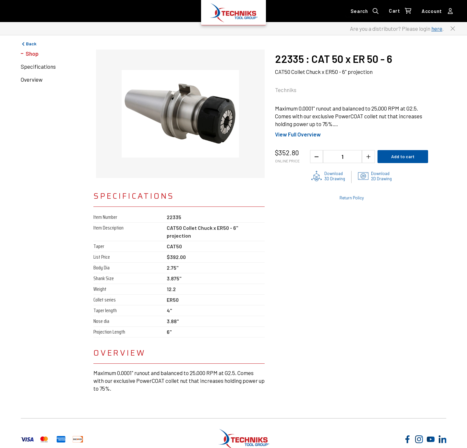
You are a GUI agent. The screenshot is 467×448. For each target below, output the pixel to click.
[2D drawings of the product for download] (375, 176)
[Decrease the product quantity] (316, 156)
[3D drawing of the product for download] (328, 176)
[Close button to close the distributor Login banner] (453, 28)
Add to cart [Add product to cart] (402, 156)
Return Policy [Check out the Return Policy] (352, 197)
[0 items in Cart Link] (400, 11)
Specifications (38, 66)
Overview (31, 79)
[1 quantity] (342, 156)
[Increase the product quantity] (368, 156)
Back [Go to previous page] (28, 44)
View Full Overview (298, 134)
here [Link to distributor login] (436, 28)
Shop (32, 53)
